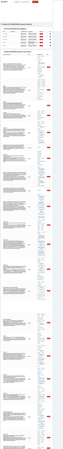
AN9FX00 (39, 76)
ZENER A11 (39, 89)
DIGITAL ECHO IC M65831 (41, 234)
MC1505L (4, 45)
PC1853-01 (39, 251)
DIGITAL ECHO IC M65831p (41, 237)
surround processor (41, 189)
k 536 (38, 289)
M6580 (39, 396)
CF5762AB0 (11, 141)
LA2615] (39, 330)
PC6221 (39, 212)
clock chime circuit (41, 144)
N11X (38, 84)
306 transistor (40, 85)
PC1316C (39, 207)
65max (42, 330)
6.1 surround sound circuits (41, 217)
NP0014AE (39, 141)
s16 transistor (40, 290)
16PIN (38, 164)
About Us (53, 445)
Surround (39, 72)
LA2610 (4, 65)
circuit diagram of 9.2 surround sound (41, 336)
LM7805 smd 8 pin (41, 359)
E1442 (39, 303)
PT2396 (4, 240)
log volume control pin (41, 256)
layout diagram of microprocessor (41, 317)
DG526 (42, 202)
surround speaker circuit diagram (41, 158)
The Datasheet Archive (4, 1)
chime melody (40, 147)
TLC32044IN (5, 36)
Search (35, 1)
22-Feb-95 (39, 392)
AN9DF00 (39, 80)
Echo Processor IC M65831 (41, 240)
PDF (41, 33)
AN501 (10, 199)
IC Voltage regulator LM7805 (41, 371)
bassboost (39, 66)
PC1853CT (39, 350)
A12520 (39, 69)
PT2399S (39, 117)
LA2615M (5, 336)
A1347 (39, 339)
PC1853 (8, 257)
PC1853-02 (39, 252)
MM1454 (9, 132)
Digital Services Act (43, 445)
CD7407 (39, 280)
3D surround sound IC (41, 227)
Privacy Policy (19, 445)
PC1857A (8, 218)
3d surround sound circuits (41, 338)
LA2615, (4, 333)
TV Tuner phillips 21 (41, 260)
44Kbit (25, 107)
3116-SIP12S (43, 57)
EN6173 (16, 64)
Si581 (43, 311)
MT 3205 (43, 141)
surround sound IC (41, 165)
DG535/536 (15, 199)
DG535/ (42, 280)
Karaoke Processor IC (41, 242)
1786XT (39, 145)
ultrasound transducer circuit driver (41, 321)
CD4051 (43, 291)
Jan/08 (39, 358)
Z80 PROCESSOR (40, 382)
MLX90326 (11, 298)
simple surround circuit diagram (41, 61)
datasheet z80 (40, 285)
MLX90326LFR (40, 296)
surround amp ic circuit (41, 156)
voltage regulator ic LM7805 (41, 373)
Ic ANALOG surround (41, 235)
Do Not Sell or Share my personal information (31, 445)
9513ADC (4, 42)
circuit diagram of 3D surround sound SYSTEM (41, 220)
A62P (38, 81)
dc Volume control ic (41, 258)
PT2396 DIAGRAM (40, 428)
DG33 (43, 350)
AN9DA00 (43, 76)
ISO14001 (43, 356)
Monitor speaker (41, 222)
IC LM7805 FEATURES (41, 365)
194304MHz (20, 143)
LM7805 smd (40, 360)
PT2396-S (42, 409)
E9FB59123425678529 (41, 300)
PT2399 (10, 105)
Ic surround (43, 339)
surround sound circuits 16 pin (41, 333)
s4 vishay (39, 291)
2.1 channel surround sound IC (41, 185)
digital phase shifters (41, 310)
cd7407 (43, 198)
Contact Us (49, 445)
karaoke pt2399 (40, 118)
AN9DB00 (39, 77)
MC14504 (39, 198)
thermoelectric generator (41, 313)
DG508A (39, 202)
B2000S (12, 389)
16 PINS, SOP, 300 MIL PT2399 (41, 123)
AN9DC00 (43, 77)
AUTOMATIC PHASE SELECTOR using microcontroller (41, 224)
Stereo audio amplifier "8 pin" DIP (41, 347)
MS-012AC (39, 105)
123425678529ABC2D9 (41, 299)
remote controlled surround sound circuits (41, 215)
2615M (7, 333)
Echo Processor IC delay (41, 425)
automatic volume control (41, 254)
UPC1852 (39, 264)
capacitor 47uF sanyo (41, 71)
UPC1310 (43, 264)
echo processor (40, 124)
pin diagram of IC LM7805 (41, 364)
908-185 (39, 143)
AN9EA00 (43, 80)
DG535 (39, 386)
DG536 (39, 281)
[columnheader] (5, 31)
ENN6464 (17, 332)
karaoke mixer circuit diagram (41, 129)
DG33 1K (43, 344)
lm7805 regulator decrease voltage (41, 369)
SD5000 (39, 387)
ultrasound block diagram (41, 287)
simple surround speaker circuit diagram (41, 151)
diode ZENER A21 (40, 88)
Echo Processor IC (41, 107)
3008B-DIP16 (40, 329)
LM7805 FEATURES (41, 374)
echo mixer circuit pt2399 (41, 116)
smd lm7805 (40, 362)
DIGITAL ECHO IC (40, 247)
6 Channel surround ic (41, 191)
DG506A (42, 201)
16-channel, (40, 197)
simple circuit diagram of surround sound (41, 162)
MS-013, (43, 413)
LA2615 (20, 335)
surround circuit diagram (41, 188)
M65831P (39, 232)
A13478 (39, 331)
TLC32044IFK (5, 39)
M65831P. (39, 413)
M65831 (39, 243)
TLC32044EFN (5, 33)
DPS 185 (42, 143)
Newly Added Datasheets (12, 445)
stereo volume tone (41, 261)
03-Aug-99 (42, 379)
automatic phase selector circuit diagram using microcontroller (41, 210)
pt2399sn (39, 106)
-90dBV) (42, 103)
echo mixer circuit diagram (41, 120)
